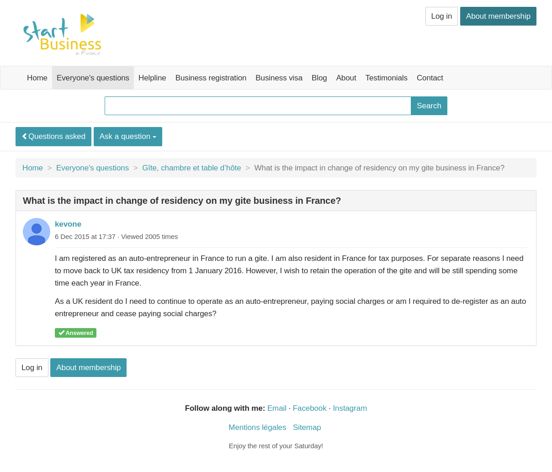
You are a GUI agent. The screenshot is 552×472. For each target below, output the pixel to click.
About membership (498, 16)
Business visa (279, 78)
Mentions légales (257, 427)
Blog (319, 78)
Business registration (211, 78)
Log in (441, 16)
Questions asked (53, 136)
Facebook (310, 408)
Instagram (350, 408)
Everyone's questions (93, 78)
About (346, 78)
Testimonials (387, 78)
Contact (430, 78)
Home (37, 78)
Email (277, 408)
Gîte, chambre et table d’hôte (191, 168)
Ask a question (128, 136)
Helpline (152, 78)
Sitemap (307, 427)
